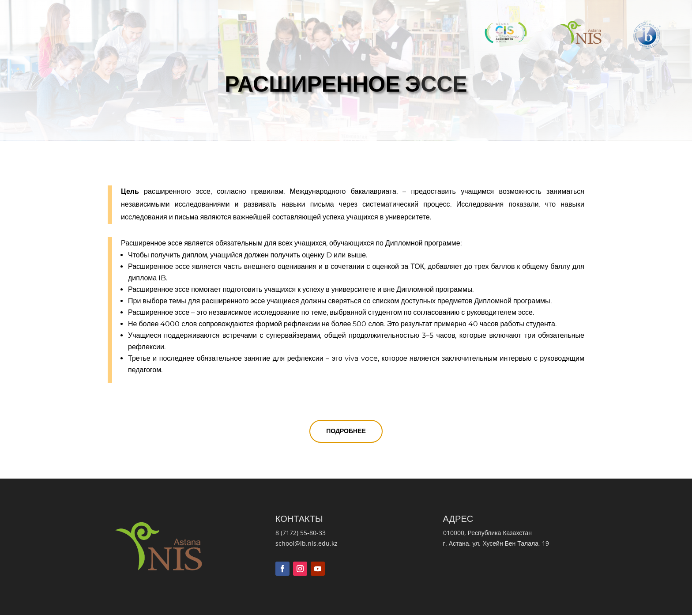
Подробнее (346, 430)
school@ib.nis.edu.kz (306, 543)
